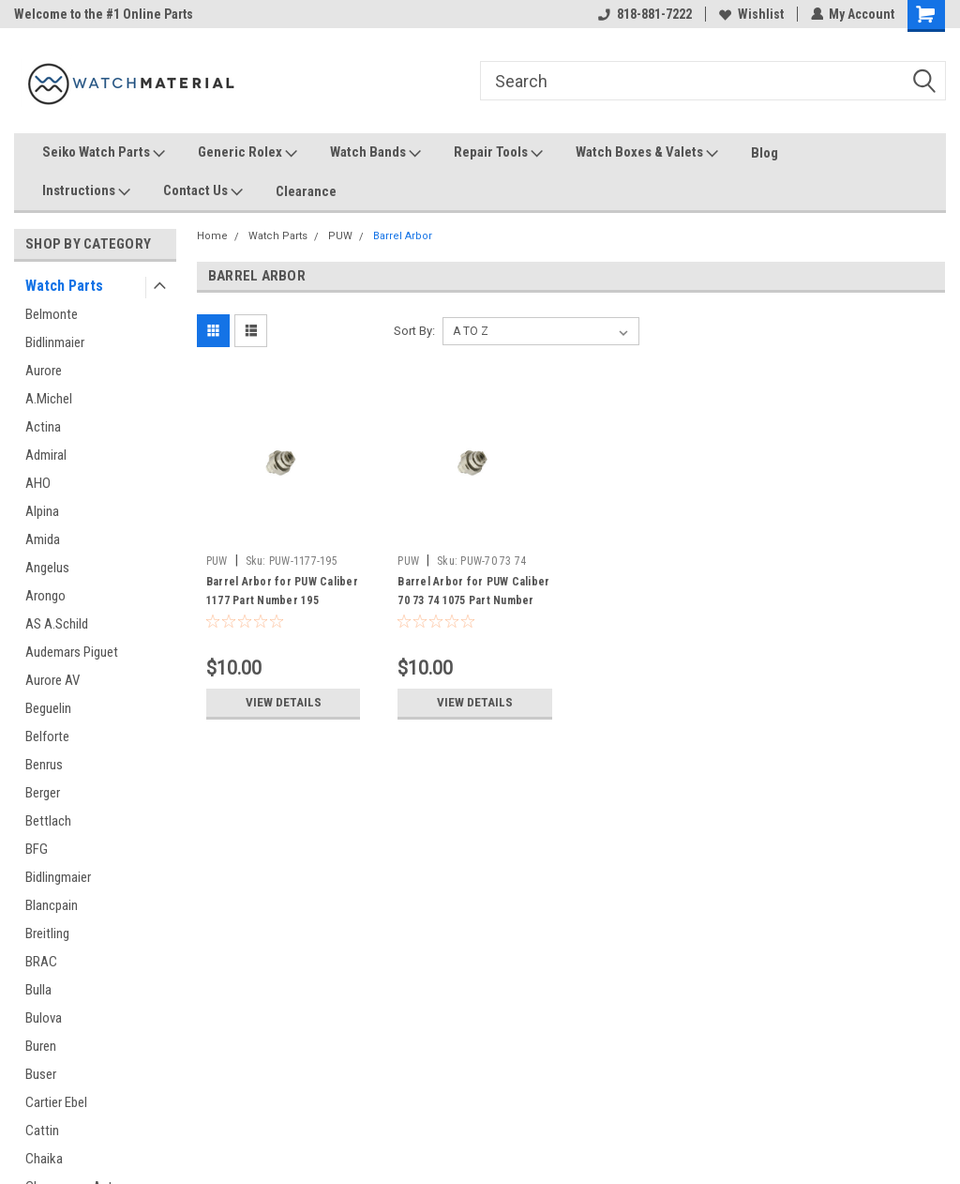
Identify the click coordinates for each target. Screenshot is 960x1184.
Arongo (45, 595)
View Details (283, 702)
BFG (36, 849)
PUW (340, 236)
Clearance (306, 191)
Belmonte (51, 314)
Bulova (43, 1017)
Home (212, 236)
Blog (764, 152)
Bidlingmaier (58, 877)
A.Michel (48, 398)
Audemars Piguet (71, 652)
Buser (40, 1074)
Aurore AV (52, 680)
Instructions (86, 191)
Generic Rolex (247, 153)
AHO (38, 483)
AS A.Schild (56, 623)
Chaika (44, 1158)
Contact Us (203, 191)
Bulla (38, 989)
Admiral (46, 455)
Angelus (47, 567)
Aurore (43, 370)
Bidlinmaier (54, 342)
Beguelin (48, 708)
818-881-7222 (644, 14)
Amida (42, 539)
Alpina (42, 511)
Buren (40, 1046)
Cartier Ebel (56, 1102)
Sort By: (414, 331)
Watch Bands (375, 153)
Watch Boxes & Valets (647, 153)
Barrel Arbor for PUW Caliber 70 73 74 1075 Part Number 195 (473, 600)
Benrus (44, 764)
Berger (42, 792)
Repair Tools (498, 153)
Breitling (47, 933)
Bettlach (48, 820)
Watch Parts (64, 286)
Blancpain (51, 905)
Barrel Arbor (402, 236)
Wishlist (750, 14)
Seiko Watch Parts (103, 153)
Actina (43, 426)
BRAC (41, 961)
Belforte (47, 736)
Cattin (42, 1130)
